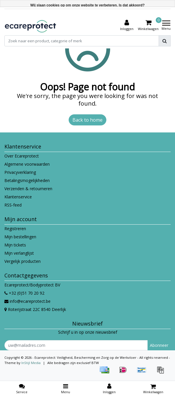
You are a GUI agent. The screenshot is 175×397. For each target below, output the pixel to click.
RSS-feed (13, 205)
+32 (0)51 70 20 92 (24, 293)
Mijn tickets (15, 245)
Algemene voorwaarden (27, 164)
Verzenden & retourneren (28, 188)
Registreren (15, 228)
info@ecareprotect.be (27, 301)
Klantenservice (18, 197)
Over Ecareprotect (21, 156)
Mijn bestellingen (20, 236)
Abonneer (159, 345)
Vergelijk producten (22, 261)
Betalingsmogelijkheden (27, 180)
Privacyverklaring (20, 172)
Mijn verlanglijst (19, 253)
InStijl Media (31, 363)
